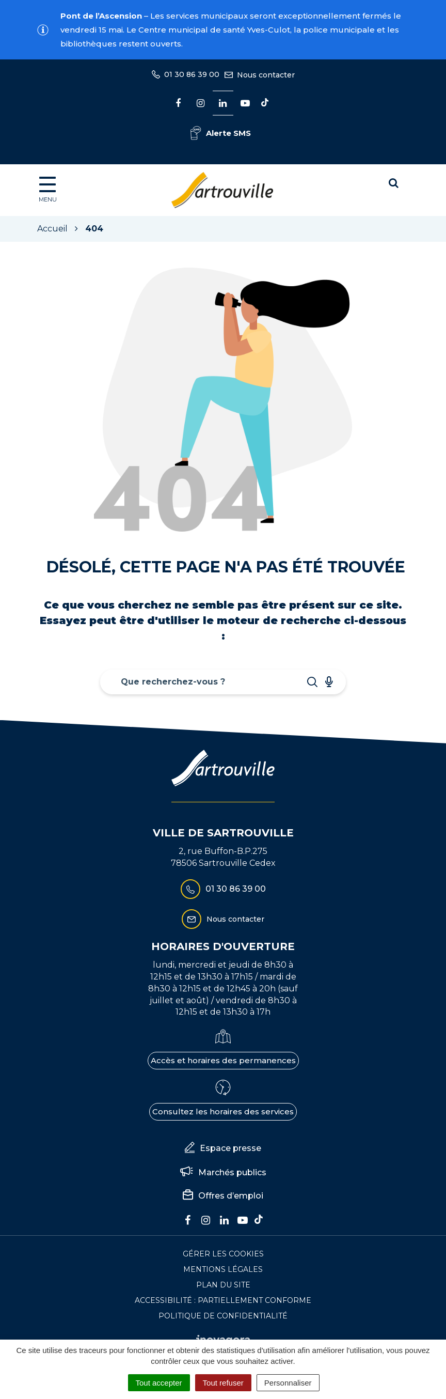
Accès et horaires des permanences (223, 1060)
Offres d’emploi (223, 1196)
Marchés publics (223, 1172)
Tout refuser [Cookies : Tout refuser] (223, 1382)
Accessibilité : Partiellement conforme (223, 1300)
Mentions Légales (223, 1269)
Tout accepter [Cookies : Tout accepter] (159, 1382)
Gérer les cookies (223, 1253)
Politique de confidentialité (223, 1315)
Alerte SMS (220, 133)
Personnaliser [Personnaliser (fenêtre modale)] (288, 1382)
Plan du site (223, 1284)
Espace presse (223, 1148)
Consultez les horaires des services (223, 1111)
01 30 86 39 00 (223, 889)
